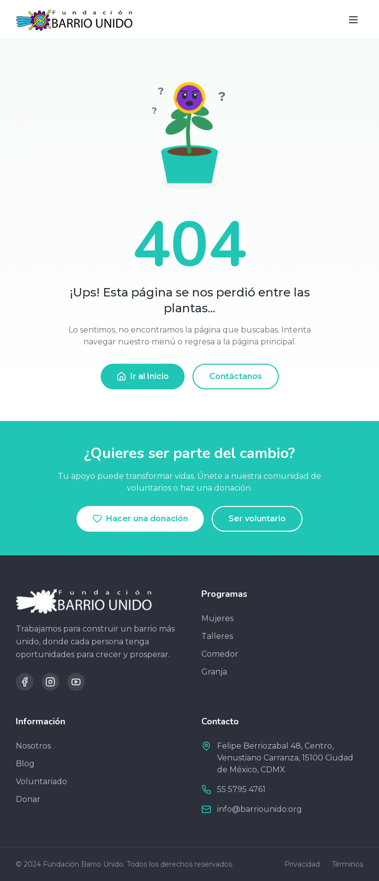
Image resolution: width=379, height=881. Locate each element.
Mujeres (217, 618)
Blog (25, 763)
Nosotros (33, 746)
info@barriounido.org (259, 809)
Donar (28, 799)
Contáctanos (235, 376)
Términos (347, 864)
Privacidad (302, 864)
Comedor (219, 654)
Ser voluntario (257, 518)
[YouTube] (76, 682)
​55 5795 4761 (241, 789)
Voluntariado (41, 781)
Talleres (217, 636)
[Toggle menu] (353, 20)
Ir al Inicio (142, 376)
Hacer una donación (140, 519)
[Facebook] (25, 682)
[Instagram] (50, 682)
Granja (214, 671)
